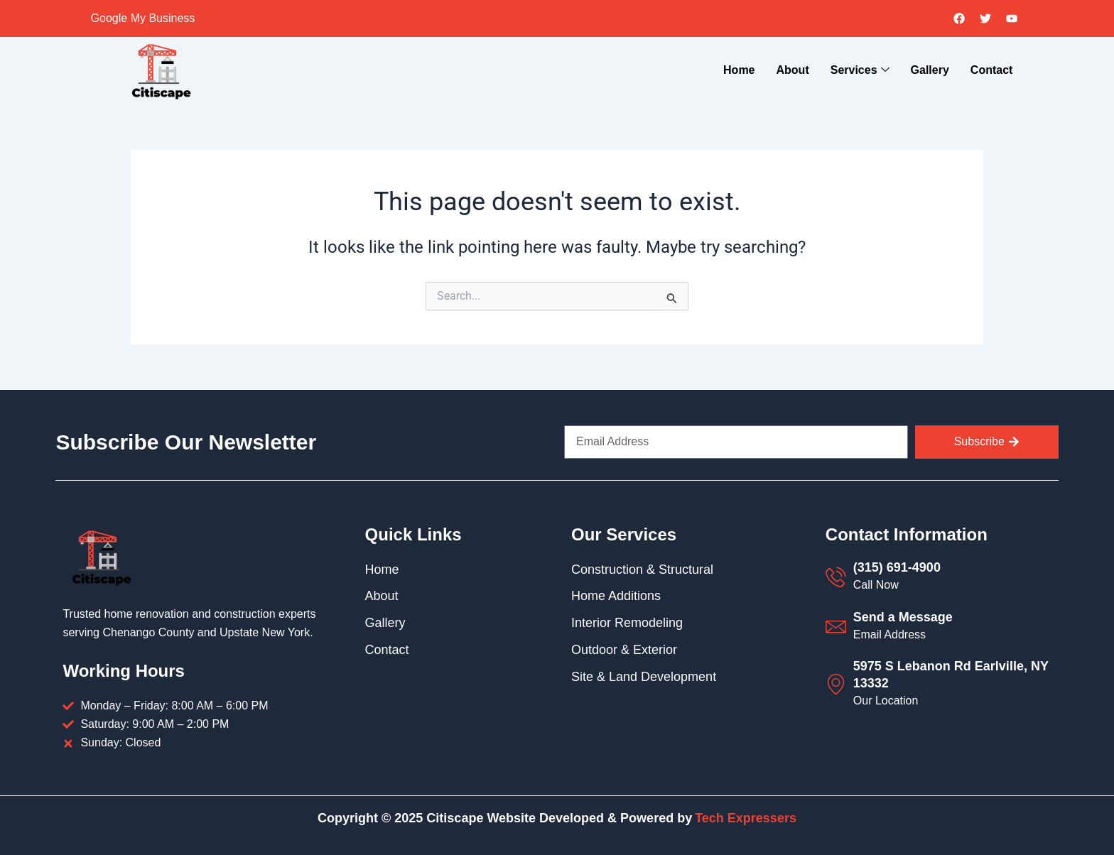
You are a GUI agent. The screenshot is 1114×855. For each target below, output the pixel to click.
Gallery (930, 70)
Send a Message (903, 617)
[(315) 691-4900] (836, 577)
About (793, 70)
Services (860, 71)
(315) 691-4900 (897, 567)
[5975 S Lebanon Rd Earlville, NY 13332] (836, 684)
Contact (991, 70)
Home (739, 70)
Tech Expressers (745, 818)
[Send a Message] (836, 626)
